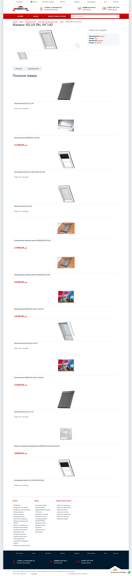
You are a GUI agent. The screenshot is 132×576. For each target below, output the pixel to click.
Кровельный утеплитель (21, 529)
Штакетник (38, 527)
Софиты (16, 543)
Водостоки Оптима (62, 512)
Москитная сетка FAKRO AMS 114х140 (26, 137)
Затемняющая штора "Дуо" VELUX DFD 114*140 (29, 172)
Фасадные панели (40, 523)
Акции (35, 2)
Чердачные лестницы (20, 534)
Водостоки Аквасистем (64, 514)
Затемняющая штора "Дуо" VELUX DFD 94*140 (29, 480)
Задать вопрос (87, 9)
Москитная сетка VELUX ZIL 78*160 (25, 343)
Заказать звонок (112, 9)
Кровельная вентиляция (21, 527)
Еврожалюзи (39, 532)
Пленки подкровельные (20, 525)
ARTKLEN (84, 573)
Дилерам (77, 2)
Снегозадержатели (19, 538)
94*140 (97, 43)
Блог (105, 2)
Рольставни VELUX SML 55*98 (24, 103)
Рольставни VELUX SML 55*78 (24, 412)
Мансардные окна (19, 532)
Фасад (35, 16)
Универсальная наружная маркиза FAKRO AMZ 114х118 (32, 240)
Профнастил (17, 505)
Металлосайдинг (40, 507)
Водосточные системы (57, 16)
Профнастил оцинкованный (22, 510)
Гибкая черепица (18, 512)
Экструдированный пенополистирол (41, 519)
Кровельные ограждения (21, 541)
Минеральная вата (40, 516)
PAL (96, 38)
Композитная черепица (20, 519)
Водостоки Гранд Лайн (64, 507)
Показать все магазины (51, 9)
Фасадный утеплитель (41, 514)
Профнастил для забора (21, 507)
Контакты (116, 2)
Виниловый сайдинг (41, 505)
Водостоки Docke (62, 510)
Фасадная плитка (40, 525)
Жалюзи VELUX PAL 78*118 (23, 206)
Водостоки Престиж (63, 516)
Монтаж (62, 2)
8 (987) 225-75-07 (113, 7)
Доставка (48, 553)
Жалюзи (100, 40)
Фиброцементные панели (42, 510)
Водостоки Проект (62, 519)
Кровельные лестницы (20, 536)
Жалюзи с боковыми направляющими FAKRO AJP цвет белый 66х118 (37, 446)
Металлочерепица (19, 514)
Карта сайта (34, 573)
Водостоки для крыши (63, 505)
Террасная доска (40, 529)
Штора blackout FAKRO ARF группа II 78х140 (29, 377)
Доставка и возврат (48, 2)
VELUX (102, 36)
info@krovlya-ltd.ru (89, 7)
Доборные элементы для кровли (21, 522)
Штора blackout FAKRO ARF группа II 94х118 (29, 309)
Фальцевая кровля (19, 516)
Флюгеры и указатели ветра (22, 545)
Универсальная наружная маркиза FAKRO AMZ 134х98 (32, 274)
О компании (19, 2)
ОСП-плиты (38, 512)
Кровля (20, 16)
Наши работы (91, 2)
